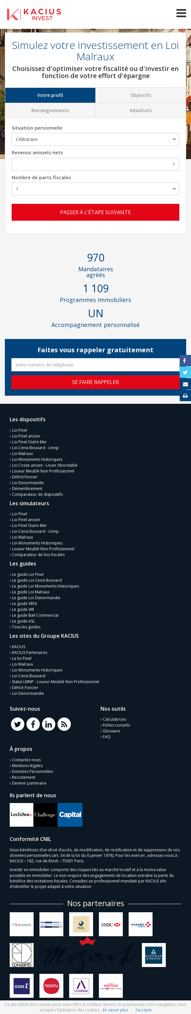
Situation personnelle (37, 127)
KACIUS (18, 646)
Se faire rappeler (95, 382)
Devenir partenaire (29, 783)
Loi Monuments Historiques (37, 459)
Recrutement (23, 777)
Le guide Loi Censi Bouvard (37, 580)
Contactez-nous (26, 760)
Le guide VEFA (24, 603)
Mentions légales (27, 765)
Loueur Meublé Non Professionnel (43, 471)
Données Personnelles (32, 771)
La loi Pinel (21, 658)
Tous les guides (26, 627)
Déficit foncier (24, 477)
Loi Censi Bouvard (28, 676)
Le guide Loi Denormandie (36, 597)
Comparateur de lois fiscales (38, 554)
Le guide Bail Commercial (35, 615)
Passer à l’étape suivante (95, 212)
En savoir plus (115, 1010)
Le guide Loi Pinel (28, 574)
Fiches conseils (116, 725)
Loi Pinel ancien (26, 436)
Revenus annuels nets (37, 152)
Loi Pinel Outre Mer (29, 442)
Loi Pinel (19, 430)
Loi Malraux (22, 453)
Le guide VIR (23, 609)
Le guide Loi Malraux (30, 592)
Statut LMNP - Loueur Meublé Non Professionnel (55, 681)
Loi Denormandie (28, 482)
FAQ (107, 737)
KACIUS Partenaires (29, 652)
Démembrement (27, 488)
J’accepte (144, 1010)
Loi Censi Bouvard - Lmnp (35, 447)
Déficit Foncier (25, 687)
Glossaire (111, 731)
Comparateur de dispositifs (37, 494)
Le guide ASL (23, 621)
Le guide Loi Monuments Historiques (45, 586)
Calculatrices (114, 719)
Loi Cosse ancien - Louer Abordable (45, 465)
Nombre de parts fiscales (41, 177)
